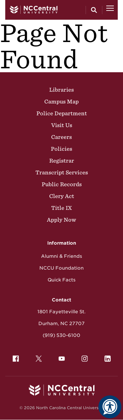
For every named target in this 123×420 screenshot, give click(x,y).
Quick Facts (61, 279)
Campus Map (61, 101)
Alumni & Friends (61, 256)
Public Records (62, 184)
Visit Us (61, 125)
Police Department (61, 113)
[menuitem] (15, 358)
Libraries (61, 90)
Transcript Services (61, 172)
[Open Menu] (110, 10)
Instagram (83, 357)
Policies (61, 149)
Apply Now (61, 220)
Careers (61, 137)
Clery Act (61, 196)
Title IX (61, 208)
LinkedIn (106, 357)
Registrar (61, 161)
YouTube (60, 357)
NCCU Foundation (61, 268)
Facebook (14, 357)
